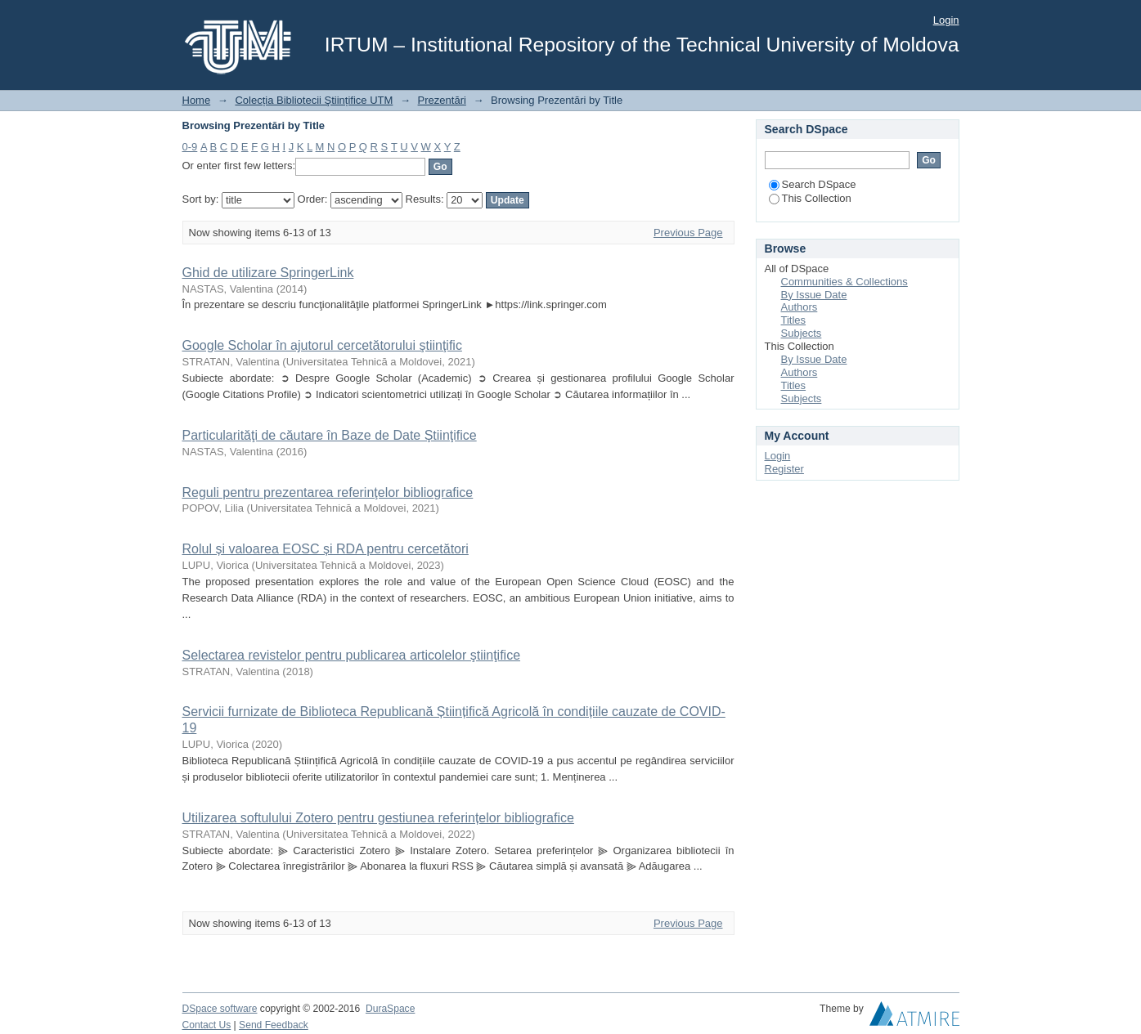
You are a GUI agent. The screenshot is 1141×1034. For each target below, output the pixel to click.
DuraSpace (390, 1008)
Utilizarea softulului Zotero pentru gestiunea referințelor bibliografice (378, 818)
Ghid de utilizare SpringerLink (268, 273)
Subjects (801, 333)
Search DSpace (812, 184)
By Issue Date (814, 295)
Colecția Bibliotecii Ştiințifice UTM (314, 100)
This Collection (810, 198)
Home (196, 100)
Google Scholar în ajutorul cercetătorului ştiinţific (322, 345)
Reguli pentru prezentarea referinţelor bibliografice (328, 492)
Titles (793, 320)
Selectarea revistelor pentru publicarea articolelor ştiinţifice (351, 655)
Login (946, 20)
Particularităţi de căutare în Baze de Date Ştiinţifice (329, 435)
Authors (799, 307)
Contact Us (206, 1025)
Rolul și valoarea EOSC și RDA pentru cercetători (325, 549)
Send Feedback (273, 1025)
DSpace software (220, 1008)
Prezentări (442, 100)
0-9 (190, 147)
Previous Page (688, 232)
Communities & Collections (844, 281)
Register (784, 469)
